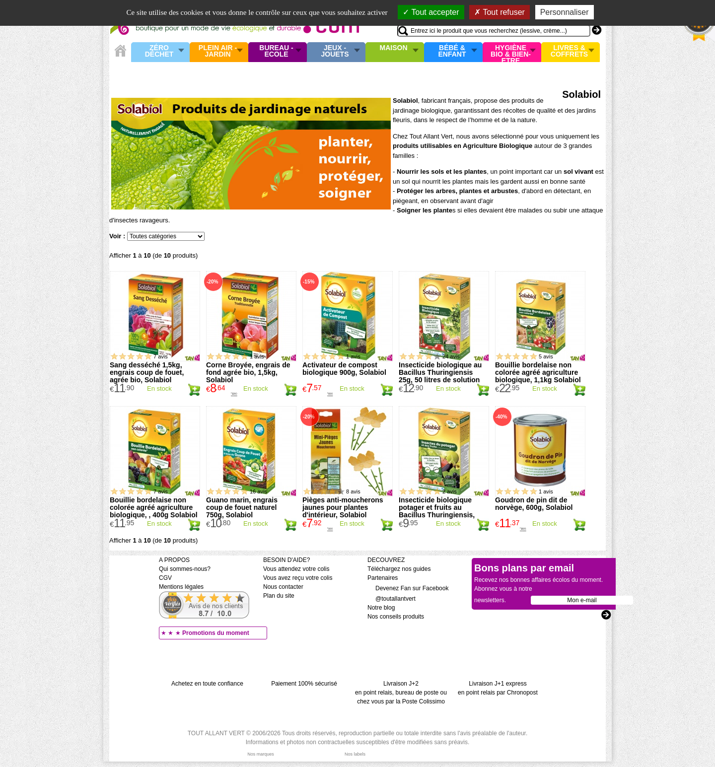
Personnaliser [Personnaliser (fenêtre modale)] (564, 12)
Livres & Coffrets (569, 51)
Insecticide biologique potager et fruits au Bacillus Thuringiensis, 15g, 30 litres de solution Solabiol (439, 515)
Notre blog (381, 607)
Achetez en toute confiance (207, 683)
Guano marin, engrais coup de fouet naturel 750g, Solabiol (242, 507)
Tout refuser (499, 12)
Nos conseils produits (395, 616)
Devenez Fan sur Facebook (407, 588)
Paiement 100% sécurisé (304, 683)
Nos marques (260, 754)
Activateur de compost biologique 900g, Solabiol (344, 368)
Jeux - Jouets (335, 51)
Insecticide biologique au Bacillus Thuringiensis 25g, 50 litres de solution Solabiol (440, 376)
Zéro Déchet (159, 51)
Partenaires (382, 577)
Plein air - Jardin (218, 51)
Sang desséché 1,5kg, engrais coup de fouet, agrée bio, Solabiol (147, 372)
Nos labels (355, 754)
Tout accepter (431, 12)
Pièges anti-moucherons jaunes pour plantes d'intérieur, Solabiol (342, 507)
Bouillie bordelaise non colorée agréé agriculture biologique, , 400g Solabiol (154, 507)
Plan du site (278, 595)
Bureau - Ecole (276, 51)
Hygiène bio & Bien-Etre (511, 52)
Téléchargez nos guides (398, 568)
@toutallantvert (391, 598)
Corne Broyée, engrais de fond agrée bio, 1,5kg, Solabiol (248, 372)
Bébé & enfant (452, 51)
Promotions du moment (215, 632)
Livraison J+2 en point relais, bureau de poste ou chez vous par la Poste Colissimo (401, 692)
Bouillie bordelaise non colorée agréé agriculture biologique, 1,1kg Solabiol (538, 372)
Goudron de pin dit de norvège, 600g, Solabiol (533, 503)
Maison (394, 48)
